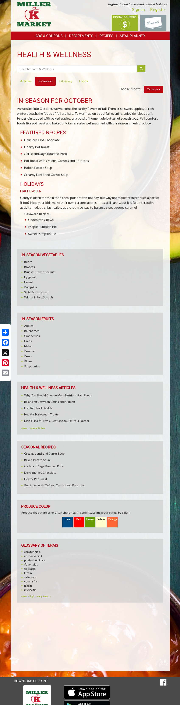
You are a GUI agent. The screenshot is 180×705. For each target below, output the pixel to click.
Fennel (28, 282)
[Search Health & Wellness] (77, 68)
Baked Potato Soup (38, 168)
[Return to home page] (34, 14)
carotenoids (32, 551)
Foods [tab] (83, 81)
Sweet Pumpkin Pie (42, 234)
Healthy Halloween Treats (41, 414)
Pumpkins (30, 287)
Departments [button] (81, 36)
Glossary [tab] (65, 81)
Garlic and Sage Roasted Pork (45, 154)
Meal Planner (132, 36)
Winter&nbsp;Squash (38, 297)
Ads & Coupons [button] (49, 36)
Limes (28, 341)
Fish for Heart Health (38, 408)
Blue (67, 519)
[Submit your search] (141, 68)
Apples (28, 325)
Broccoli (29, 267)
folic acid (30, 568)
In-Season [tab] (45, 81)
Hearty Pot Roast (36, 147)
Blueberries (31, 330)
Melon (28, 346)
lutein (28, 573)
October (153, 89)
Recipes (106, 36)
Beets (28, 262)
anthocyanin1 (33, 556)
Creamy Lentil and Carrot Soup (46, 174)
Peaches (30, 351)
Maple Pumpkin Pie (42, 227)
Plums (28, 361)
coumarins (31, 581)
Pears (28, 356)
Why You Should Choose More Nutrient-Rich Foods (58, 395)
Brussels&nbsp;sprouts (40, 272)
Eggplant (30, 277)
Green (90, 519)
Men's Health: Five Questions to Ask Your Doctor (56, 420)
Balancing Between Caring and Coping (49, 401)
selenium (30, 577)
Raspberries (32, 366)
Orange (112, 519)
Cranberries (32, 336)
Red (78, 519)
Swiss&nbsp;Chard (36, 292)
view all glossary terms (36, 596)
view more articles (33, 428)
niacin (28, 585)
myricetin (30, 590)
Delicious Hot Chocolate (42, 140)
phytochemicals (34, 560)
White (101, 519)
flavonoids (31, 564)
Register (158, 9)
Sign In (138, 9)
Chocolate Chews (41, 220)
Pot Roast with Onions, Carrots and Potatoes (56, 161)
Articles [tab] (26, 81)
